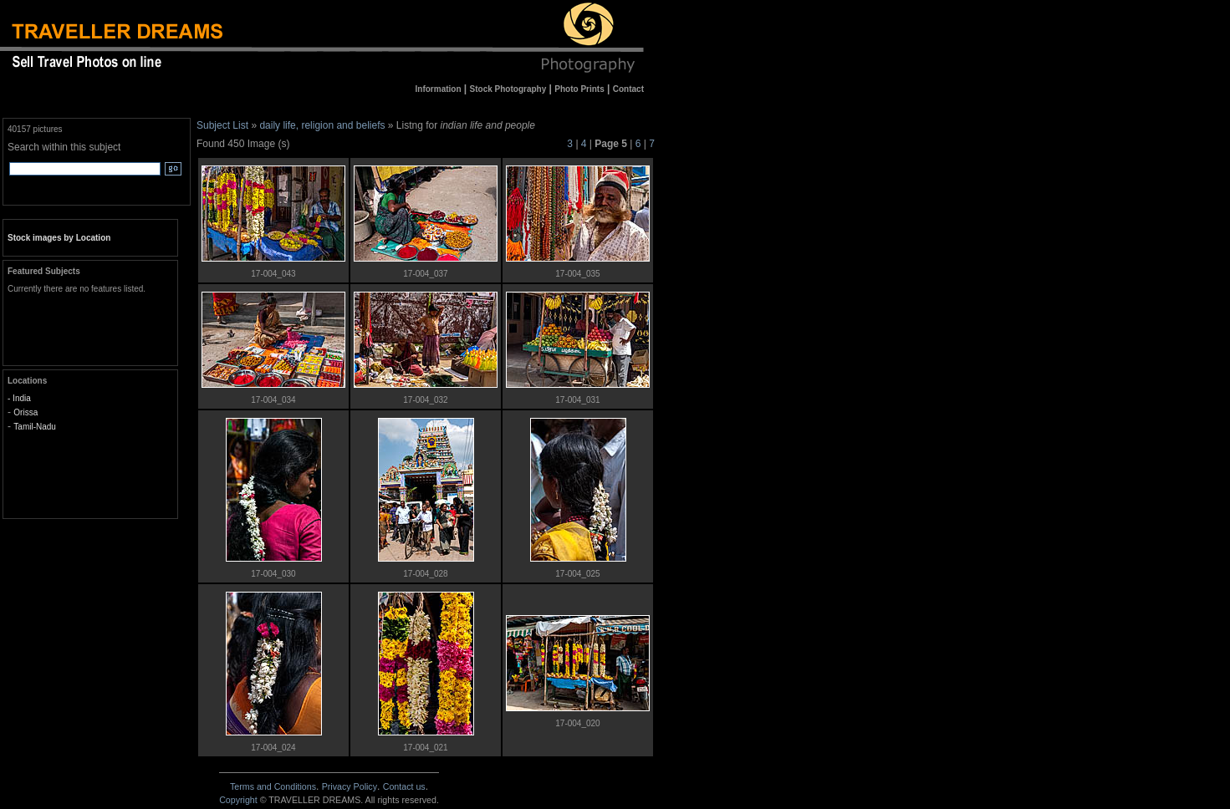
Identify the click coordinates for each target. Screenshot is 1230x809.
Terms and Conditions (273, 786)
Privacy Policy (349, 786)
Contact (404, 786)
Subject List (222, 125)
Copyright (238, 800)
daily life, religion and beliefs (322, 125)
